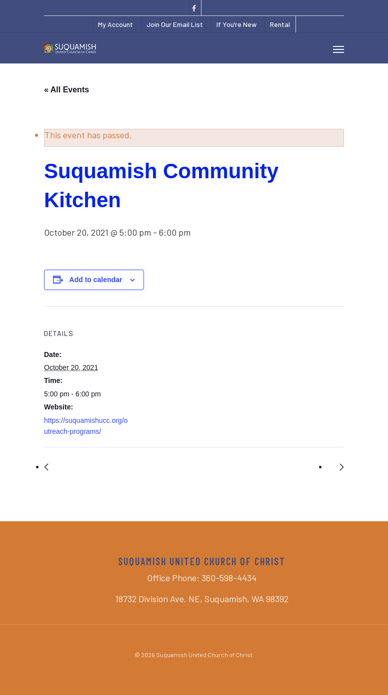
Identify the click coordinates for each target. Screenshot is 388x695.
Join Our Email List (174, 24)
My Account (115, 24)
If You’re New (236, 24)
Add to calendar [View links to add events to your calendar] (96, 280)
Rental (280, 24)
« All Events (66, 89)
